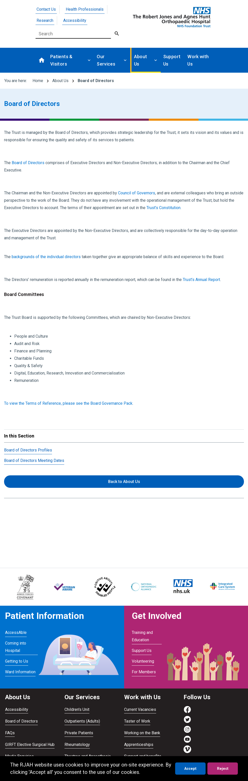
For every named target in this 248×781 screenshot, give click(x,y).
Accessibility (74, 20)
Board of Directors (28, 162)
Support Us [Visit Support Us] (142, 650)
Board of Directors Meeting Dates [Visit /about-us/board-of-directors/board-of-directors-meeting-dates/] (34, 460)
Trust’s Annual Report (201, 279)
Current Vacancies (140, 709)
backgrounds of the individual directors (46, 256)
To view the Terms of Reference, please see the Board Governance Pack (68, 403)
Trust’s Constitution (163, 207)
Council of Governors (136, 193)
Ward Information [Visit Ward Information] (20, 671)
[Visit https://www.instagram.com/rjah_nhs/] (187, 731)
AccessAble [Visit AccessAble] (16, 632)
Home (37, 80)
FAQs (10, 732)
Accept (190, 769)
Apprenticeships (138, 744)
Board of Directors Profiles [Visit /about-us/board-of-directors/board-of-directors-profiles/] (28, 450)
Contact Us (46, 9)
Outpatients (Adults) (82, 721)
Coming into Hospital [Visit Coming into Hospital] (15, 647)
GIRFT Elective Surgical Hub (30, 744)
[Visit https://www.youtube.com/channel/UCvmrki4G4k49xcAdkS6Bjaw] (187, 741)
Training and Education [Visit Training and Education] (142, 636)
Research (45, 20)
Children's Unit (76, 709)
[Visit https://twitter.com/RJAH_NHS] (187, 722)
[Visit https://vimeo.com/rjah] (187, 751)
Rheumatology (77, 744)
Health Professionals (85, 9)
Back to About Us (124, 481)
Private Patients (78, 732)
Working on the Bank (142, 732)
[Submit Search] (117, 34)
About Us (60, 80)
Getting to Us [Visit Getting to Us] (16, 661)
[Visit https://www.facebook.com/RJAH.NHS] (187, 712)
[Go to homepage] (170, 17)
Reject (222, 769)
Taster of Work (137, 721)
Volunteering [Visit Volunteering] (143, 661)
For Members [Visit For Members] (144, 671)
